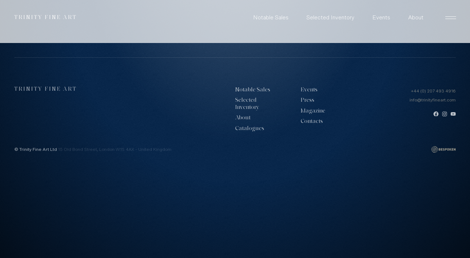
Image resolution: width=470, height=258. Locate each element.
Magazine (313, 111)
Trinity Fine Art (45, 17)
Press (307, 100)
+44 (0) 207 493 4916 (433, 91)
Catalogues (249, 129)
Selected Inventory (330, 17)
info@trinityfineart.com (433, 100)
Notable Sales (271, 17)
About (415, 17)
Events (381, 17)
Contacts (312, 121)
